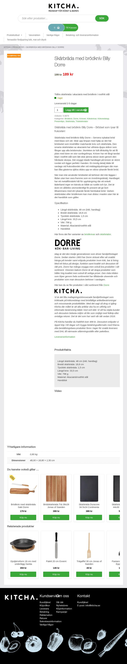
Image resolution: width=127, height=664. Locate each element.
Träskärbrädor (82, 121)
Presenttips (59, 121)
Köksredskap (103, 118)
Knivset (82, 118)
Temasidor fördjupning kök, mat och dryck (26, 39)
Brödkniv (68, 118)
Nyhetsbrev (62, 605)
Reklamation (46, 615)
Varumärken (34, 35)
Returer (43, 618)
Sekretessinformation (50, 621)
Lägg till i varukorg (76, 110)
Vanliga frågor (53, 35)
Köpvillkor (45, 605)
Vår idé (59, 602)
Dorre (75, 118)
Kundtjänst (45, 602)
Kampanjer (61, 612)
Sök (101, 18)
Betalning (44, 612)
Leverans (44, 608)
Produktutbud (15, 35)
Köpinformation (64, 608)
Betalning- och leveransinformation (82, 35)
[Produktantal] (58, 110)
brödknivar (89, 234)
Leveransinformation (64, 336)
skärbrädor (105, 234)
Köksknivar (92, 118)
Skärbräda (70, 121)
